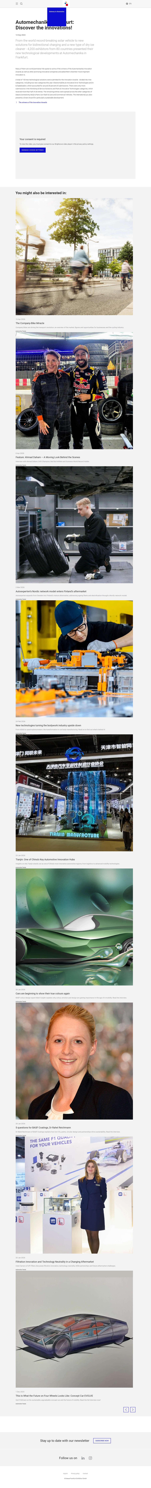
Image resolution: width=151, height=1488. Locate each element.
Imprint (65, 1473)
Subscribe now (102, 1441)
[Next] (132, 1409)
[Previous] (126, 1409)
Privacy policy (75, 1473)
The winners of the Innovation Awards (32, 102)
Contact (85, 1473)
